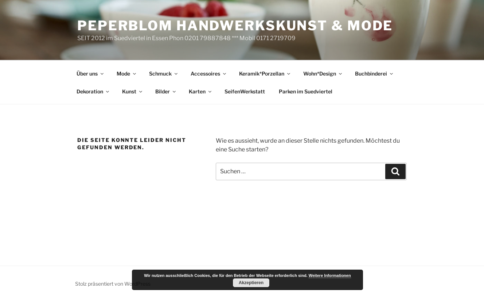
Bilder (166, 91)
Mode (127, 73)
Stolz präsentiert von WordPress (113, 284)
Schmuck (164, 73)
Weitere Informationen (330, 275)
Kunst (132, 91)
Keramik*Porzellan (265, 73)
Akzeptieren (251, 282)
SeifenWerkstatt (245, 91)
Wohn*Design (323, 73)
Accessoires (209, 73)
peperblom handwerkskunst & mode (235, 26)
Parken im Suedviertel (305, 91)
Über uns (91, 73)
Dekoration (93, 91)
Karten (200, 91)
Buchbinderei (374, 73)
